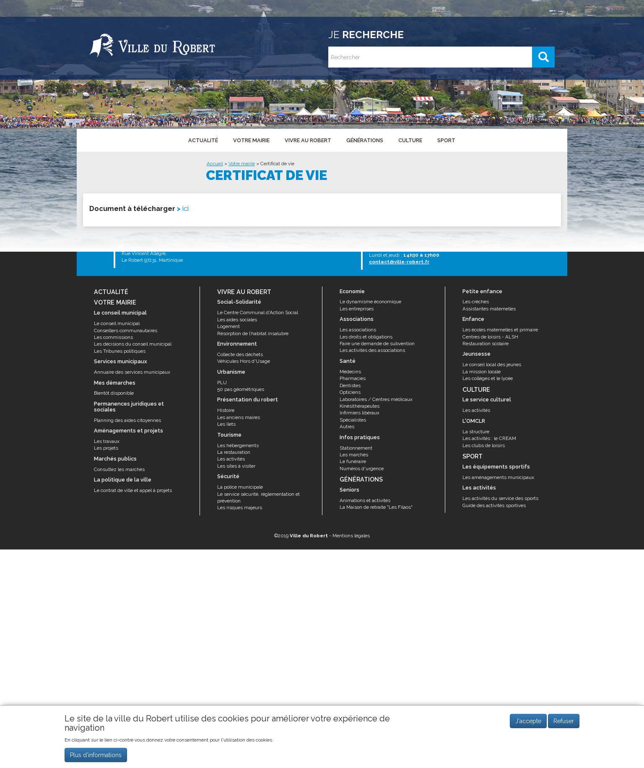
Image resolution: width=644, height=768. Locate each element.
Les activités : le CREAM (489, 438)
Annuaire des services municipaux (132, 372)
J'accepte (528, 721)
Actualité (203, 140)
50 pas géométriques (240, 389)
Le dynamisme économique (370, 302)
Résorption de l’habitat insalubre (252, 333)
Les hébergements (238, 445)
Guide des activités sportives (494, 505)
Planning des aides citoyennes (127, 420)
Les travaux (106, 441)
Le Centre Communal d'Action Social (257, 312)
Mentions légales (351, 536)
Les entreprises (357, 309)
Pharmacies (353, 378)
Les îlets (226, 424)
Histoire (225, 410)
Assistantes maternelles (489, 309)
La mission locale (481, 372)
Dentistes (350, 385)
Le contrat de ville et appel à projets (133, 490)
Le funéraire (353, 461)
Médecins (350, 372)
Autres (347, 427)
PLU (222, 382)
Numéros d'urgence (362, 468)
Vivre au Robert (307, 140)
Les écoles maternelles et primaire (500, 330)
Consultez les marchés (119, 469)
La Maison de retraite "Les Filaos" (376, 507)
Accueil (215, 164)
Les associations (358, 330)
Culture (410, 140)
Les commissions (113, 337)
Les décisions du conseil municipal (132, 344)
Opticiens (350, 392)
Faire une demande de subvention (377, 343)
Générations (364, 140)
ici (185, 208)
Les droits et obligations (366, 337)
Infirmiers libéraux (359, 413)
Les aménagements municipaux (498, 477)
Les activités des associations (372, 350)
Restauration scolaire (485, 343)
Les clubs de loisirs (483, 445)
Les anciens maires (238, 417)
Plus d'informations (96, 755)
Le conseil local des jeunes (491, 364)
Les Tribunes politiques (119, 351)
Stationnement (356, 448)
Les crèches (475, 302)
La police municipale (240, 487)
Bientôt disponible (114, 393)
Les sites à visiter (236, 466)
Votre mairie (251, 140)
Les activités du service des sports (500, 498)
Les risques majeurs (239, 507)
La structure (475, 432)
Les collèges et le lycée (487, 378)
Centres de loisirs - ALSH (490, 337)
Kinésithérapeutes (359, 406)
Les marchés (354, 455)
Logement (228, 326)
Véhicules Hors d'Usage (243, 361)
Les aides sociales (237, 320)
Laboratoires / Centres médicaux (376, 399)
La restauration (233, 452)
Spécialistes (353, 420)
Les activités (231, 459)
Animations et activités (365, 500)
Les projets (106, 448)
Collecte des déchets (240, 354)
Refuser (563, 721)
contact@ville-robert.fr (399, 262)
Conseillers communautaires (125, 330)
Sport (446, 140)
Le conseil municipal (117, 323)
